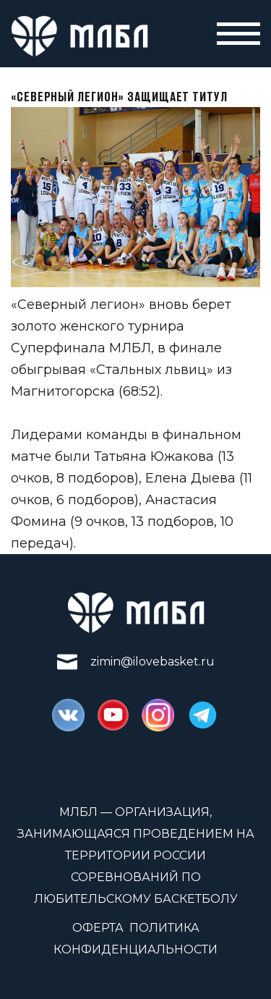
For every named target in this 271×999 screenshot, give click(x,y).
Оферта (98, 928)
